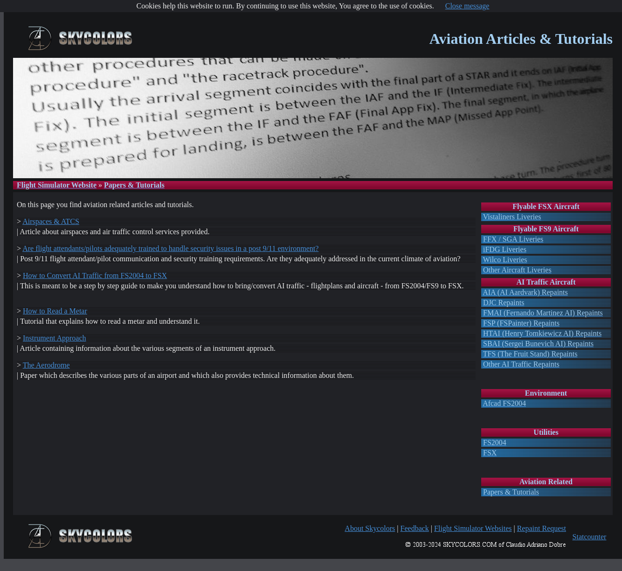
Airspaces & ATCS (50, 221)
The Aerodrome (46, 365)
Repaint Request (541, 528)
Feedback (415, 528)
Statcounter (590, 537)
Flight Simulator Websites (472, 528)
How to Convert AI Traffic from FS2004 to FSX (95, 275)
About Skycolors (370, 528)
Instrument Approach (54, 338)
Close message (467, 6)
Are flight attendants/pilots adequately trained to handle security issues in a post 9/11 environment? (170, 248)
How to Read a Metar (55, 311)
